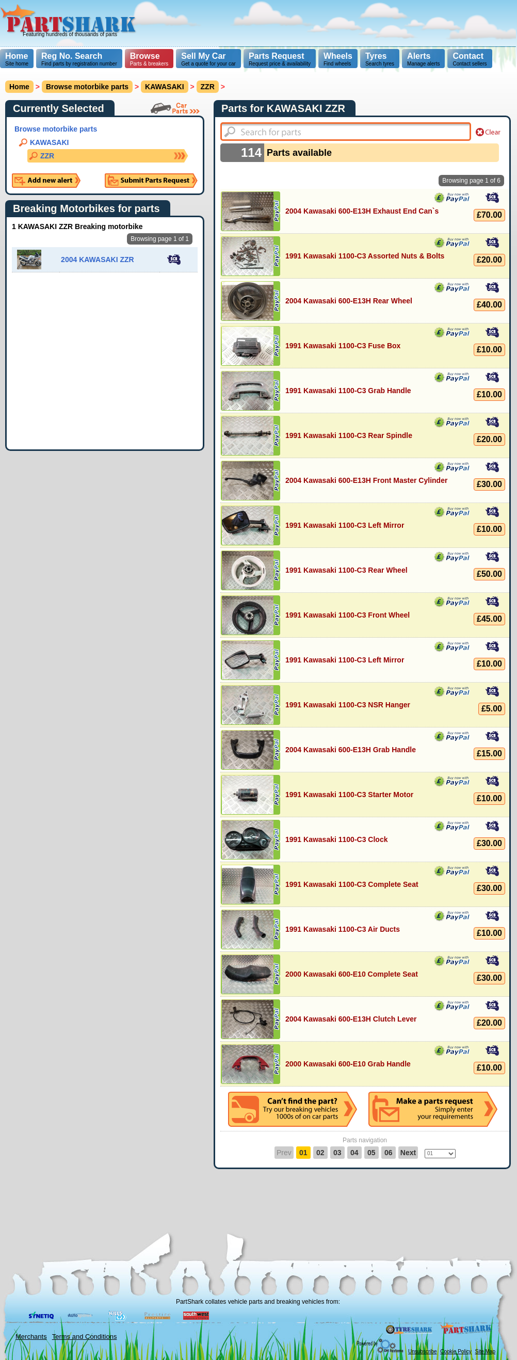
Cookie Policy (456, 1351)
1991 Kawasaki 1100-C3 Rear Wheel (346, 570)
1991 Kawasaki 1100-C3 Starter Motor (349, 794)
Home (16, 56)
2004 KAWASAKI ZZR (97, 259)
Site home (16, 59)
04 (354, 1152)
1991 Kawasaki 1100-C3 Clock (336, 839)
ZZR (47, 156)
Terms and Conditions (84, 1336)
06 (388, 1152)
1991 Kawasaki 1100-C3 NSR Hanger (347, 705)
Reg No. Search (71, 56)
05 (371, 1152)
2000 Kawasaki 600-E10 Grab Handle (348, 1064)
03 (337, 1152)
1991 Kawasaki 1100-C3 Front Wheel (347, 615)
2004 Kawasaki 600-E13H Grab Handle (350, 750)
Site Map (485, 1351)
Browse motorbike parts (87, 87)
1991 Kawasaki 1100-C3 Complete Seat (351, 884)
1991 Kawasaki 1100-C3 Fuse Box (342, 346)
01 (303, 1152)
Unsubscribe (422, 1351)
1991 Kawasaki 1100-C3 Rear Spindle (348, 435)
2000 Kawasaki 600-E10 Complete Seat (351, 974)
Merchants (31, 1336)
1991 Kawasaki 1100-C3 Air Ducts (342, 929)
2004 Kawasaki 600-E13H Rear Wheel (348, 301)
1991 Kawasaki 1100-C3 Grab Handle (348, 390)
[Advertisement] (315, 72)
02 (320, 1152)
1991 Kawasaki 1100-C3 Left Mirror (344, 525)
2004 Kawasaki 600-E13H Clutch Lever (350, 1019)
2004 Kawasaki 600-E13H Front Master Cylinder (366, 480)
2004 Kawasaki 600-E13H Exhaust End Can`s (362, 211)
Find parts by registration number (79, 59)
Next (408, 1152)
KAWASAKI (49, 142)
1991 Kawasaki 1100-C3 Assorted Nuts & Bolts (364, 256)
